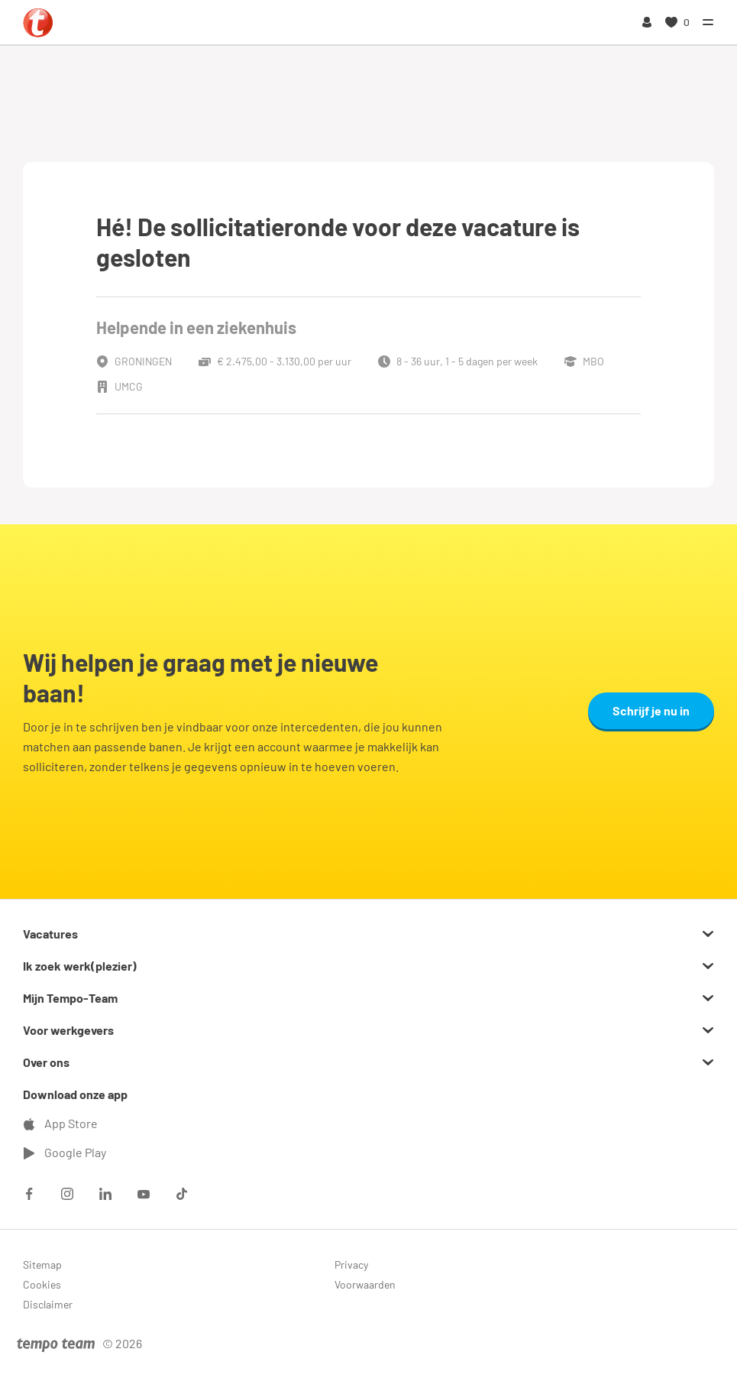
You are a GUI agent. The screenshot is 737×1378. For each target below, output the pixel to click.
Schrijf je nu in (651, 710)
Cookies (42, 1284)
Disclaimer (48, 1304)
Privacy (351, 1264)
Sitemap (42, 1264)
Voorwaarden (365, 1284)
